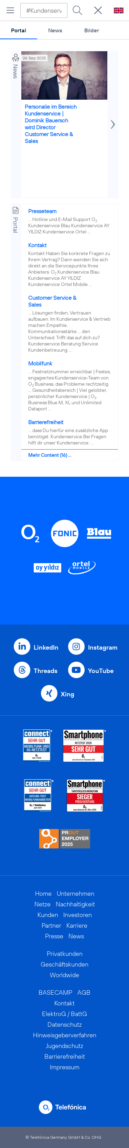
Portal (18, 30)
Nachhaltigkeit (75, 904)
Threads (45, 671)
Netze (42, 904)
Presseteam (42, 211)
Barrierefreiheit (45, 422)
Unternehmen (75, 893)
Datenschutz (64, 1024)
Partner (51, 925)
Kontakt (37, 245)
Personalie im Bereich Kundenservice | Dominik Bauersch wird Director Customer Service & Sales (51, 123)
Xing (67, 694)
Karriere (76, 925)
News (55, 30)
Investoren (77, 915)
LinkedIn (46, 647)
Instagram (102, 647)
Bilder (91, 30)
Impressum (64, 1067)
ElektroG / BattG (64, 1014)
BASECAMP (55, 992)
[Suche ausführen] (77, 10)
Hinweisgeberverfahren (64, 1035)
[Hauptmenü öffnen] (10, 10)
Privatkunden (65, 954)
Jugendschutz (64, 1046)
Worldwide (64, 975)
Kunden (47, 915)
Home (43, 893)
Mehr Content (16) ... (49, 455)
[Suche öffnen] (98, 10)
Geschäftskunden (64, 964)
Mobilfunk (40, 363)
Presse (54, 936)
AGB (83, 992)
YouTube (101, 671)
